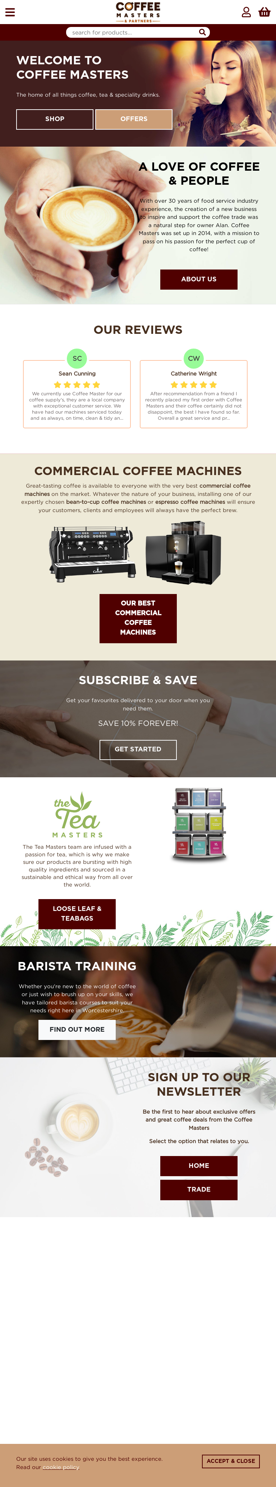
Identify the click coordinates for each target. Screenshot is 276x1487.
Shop (54, 119)
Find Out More (77, 1030)
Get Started (138, 749)
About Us (199, 279)
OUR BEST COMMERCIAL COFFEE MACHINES (138, 618)
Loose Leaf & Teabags (77, 914)
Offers (134, 119)
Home (199, 1166)
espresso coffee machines (190, 502)
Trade (199, 1190)
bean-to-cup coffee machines (106, 502)
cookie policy (61, 1467)
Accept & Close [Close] (231, 1461)
